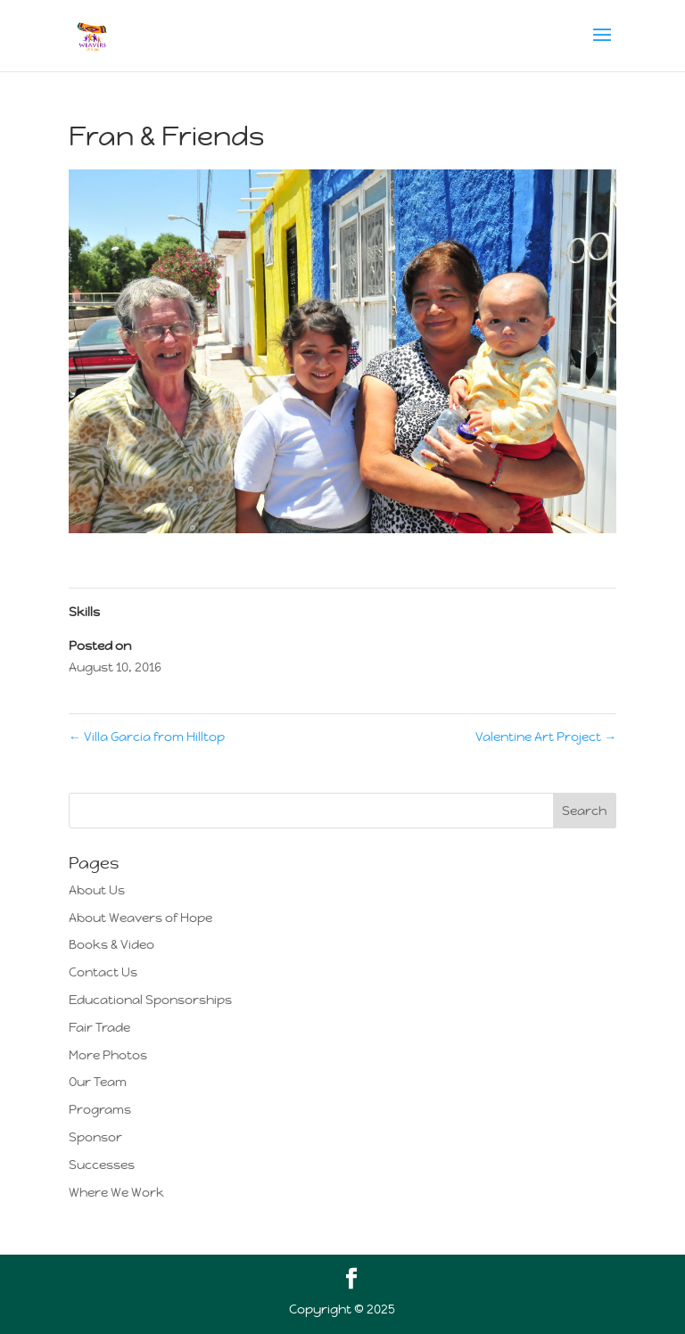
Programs (100, 1109)
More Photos (108, 1055)
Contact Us (103, 972)
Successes (102, 1165)
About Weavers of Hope (140, 918)
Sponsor (95, 1137)
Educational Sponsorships (150, 1000)
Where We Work (116, 1192)
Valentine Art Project (545, 737)
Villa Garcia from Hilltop (147, 737)
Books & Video (111, 944)
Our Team (98, 1082)
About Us (97, 890)
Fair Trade (99, 1027)
